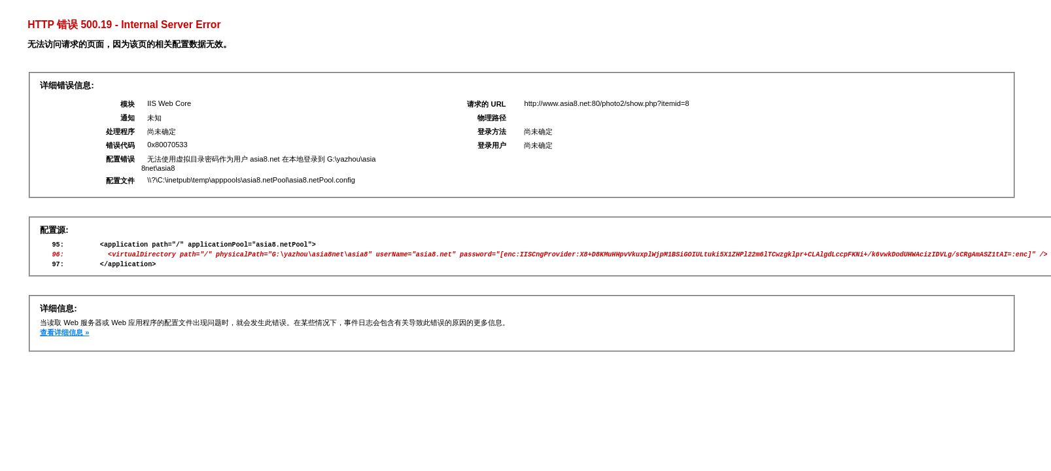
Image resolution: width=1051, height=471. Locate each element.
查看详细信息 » (64, 338)
